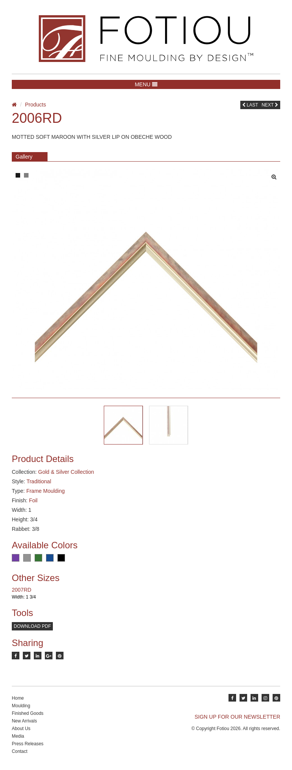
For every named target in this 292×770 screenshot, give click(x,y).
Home (18, 698)
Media (18, 736)
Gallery (24, 157)
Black (61, 558)
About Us (21, 728)
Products (35, 105)
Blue (50, 558)
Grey (27, 558)
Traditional (39, 481)
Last (250, 105)
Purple (15, 558)
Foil (33, 500)
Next (270, 105)
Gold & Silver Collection (66, 472)
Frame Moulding (45, 491)
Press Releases (27, 743)
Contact (19, 751)
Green (38, 558)
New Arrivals (24, 721)
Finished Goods (27, 713)
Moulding (21, 705)
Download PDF (32, 626)
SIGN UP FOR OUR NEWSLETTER (237, 717)
